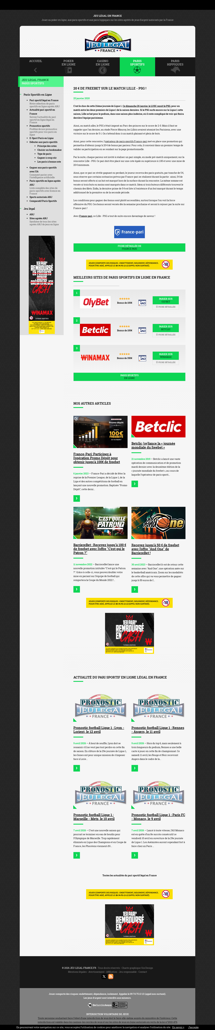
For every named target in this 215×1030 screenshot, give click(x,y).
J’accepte (193, 1027)
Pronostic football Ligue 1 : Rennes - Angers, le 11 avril (157, 730)
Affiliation (111, 971)
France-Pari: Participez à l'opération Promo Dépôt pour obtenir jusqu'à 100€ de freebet (96, 458)
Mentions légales (77, 971)
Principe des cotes (47, 145)
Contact (142, 971)
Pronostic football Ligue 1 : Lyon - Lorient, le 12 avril (98, 730)
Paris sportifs (129, 377)
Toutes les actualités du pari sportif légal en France (129, 875)
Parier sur (166, 300)
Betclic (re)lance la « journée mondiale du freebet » (153, 445)
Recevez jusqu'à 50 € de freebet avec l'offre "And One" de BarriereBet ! (155, 549)
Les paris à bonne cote (49, 161)
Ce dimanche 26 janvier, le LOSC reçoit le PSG (146, 106)
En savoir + (178, 1027)
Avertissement (96, 971)
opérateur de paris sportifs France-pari (126, 141)
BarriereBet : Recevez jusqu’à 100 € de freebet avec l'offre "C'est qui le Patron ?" (99, 549)
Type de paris (44, 153)
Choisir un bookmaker (49, 149)
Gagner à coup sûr (47, 157)
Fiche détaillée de (129, 247)
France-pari (85, 216)
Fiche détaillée (166, 306)
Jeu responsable (128, 971)
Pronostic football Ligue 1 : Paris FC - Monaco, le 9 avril (158, 817)
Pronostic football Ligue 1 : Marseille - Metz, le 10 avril (94, 817)
